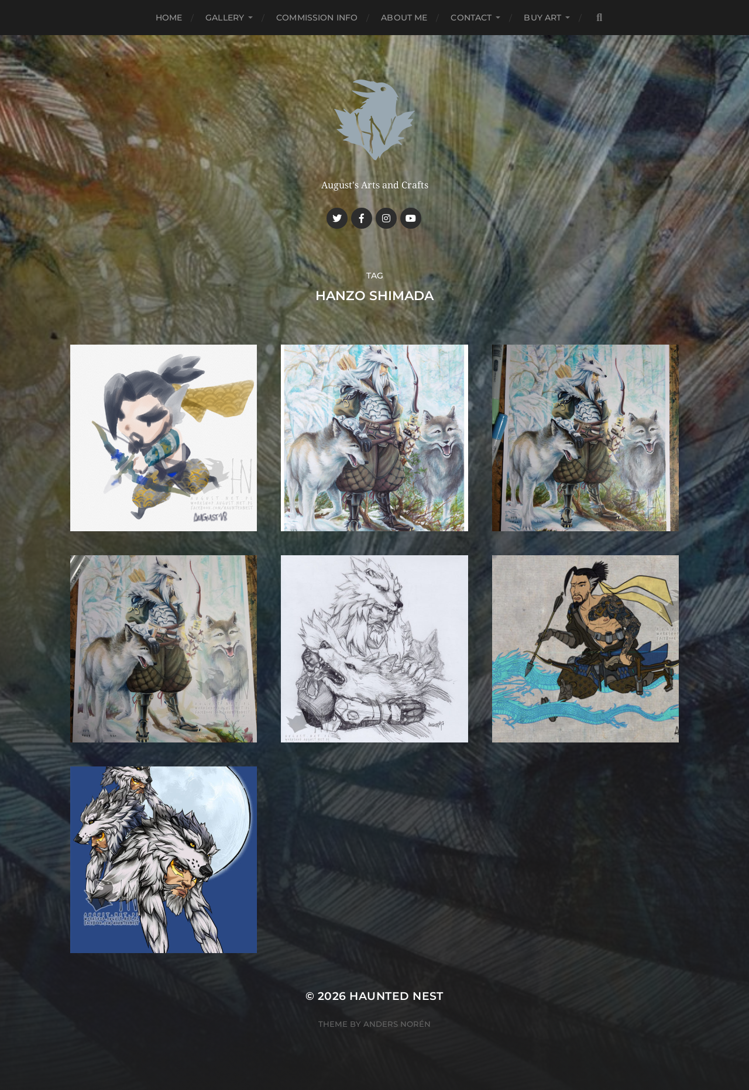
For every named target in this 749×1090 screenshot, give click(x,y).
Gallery (224, 17)
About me (404, 17)
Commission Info (317, 17)
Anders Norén (397, 1024)
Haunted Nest (396, 996)
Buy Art (542, 17)
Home (169, 17)
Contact (471, 17)
